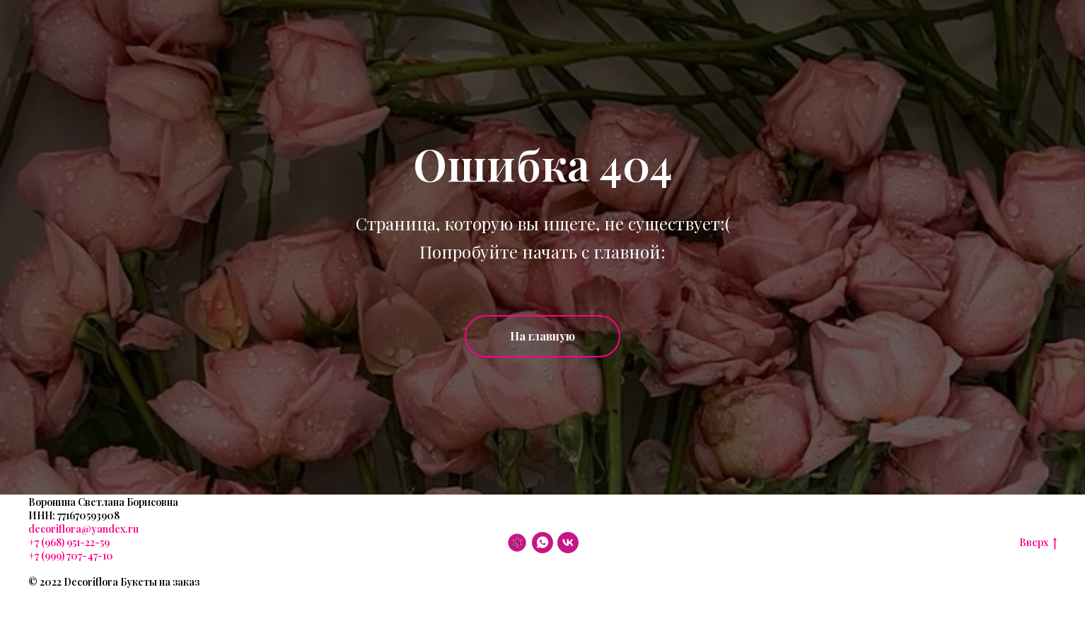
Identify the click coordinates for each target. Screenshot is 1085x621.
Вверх (1038, 543)
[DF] (517, 542)
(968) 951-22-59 (74, 542)
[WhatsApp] (542, 542)
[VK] (568, 542)
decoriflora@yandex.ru (83, 529)
